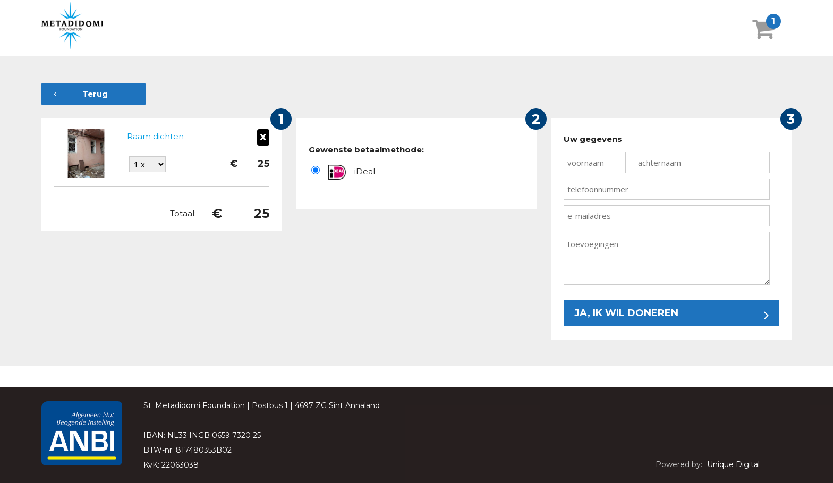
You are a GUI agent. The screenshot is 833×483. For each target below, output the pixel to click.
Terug (81, 94)
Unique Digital (733, 464)
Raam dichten (155, 136)
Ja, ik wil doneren (671, 312)
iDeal (364, 171)
